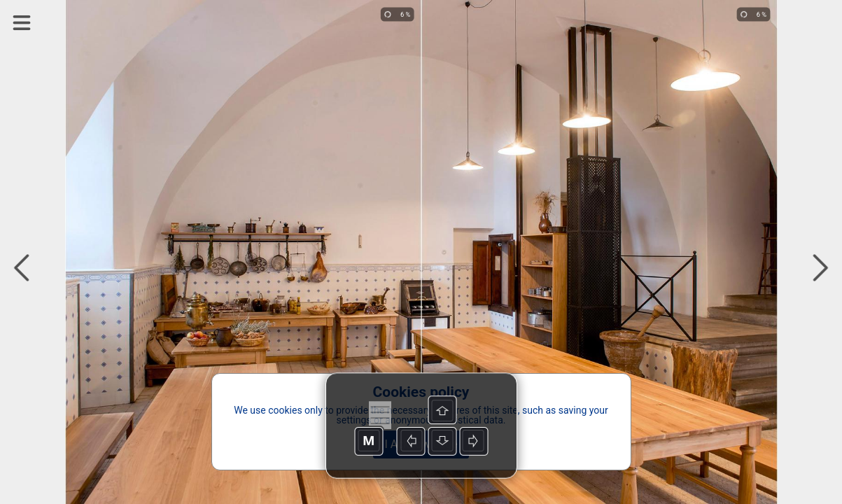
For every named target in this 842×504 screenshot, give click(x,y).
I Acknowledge (420, 444)
